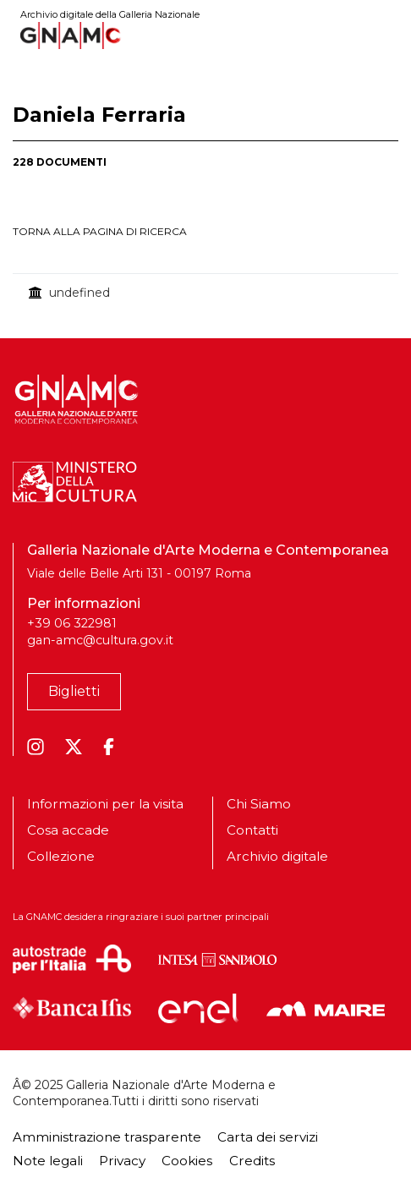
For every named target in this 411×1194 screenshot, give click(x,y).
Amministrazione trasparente (107, 1137)
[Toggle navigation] (386, 35)
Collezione (61, 856)
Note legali (48, 1160)
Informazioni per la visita (105, 804)
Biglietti (74, 691)
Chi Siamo (259, 804)
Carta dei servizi (267, 1137)
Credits (252, 1160)
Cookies (187, 1160)
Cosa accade (68, 830)
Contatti (252, 830)
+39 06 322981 (72, 623)
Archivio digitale (277, 856)
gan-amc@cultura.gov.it (100, 640)
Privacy (122, 1160)
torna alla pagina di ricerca (100, 231)
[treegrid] (205, 292)
